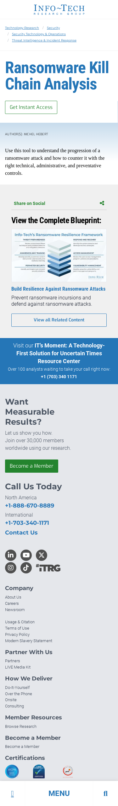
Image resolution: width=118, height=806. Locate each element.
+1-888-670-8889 (29, 505)
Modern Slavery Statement (28, 640)
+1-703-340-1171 (27, 522)
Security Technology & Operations (39, 34)
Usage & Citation (20, 622)
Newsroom (15, 609)
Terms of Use (17, 628)
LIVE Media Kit (18, 667)
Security (53, 28)
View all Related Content (59, 320)
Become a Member (31, 466)
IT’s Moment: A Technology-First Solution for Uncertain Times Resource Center (60, 353)
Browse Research (21, 726)
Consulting (14, 706)
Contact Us (21, 532)
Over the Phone (18, 693)
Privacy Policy (17, 634)
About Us (13, 597)
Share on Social (59, 203)
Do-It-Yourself (17, 687)
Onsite (11, 699)
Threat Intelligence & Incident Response (44, 40)
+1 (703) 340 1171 (59, 376)
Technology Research (22, 28)
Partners (12, 660)
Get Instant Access (31, 107)
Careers (12, 603)
